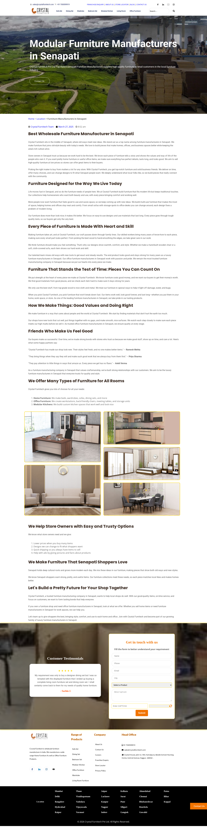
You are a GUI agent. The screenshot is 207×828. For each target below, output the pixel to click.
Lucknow (105, 796)
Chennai (143, 796)
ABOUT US (109, 4)
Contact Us (39, 82)
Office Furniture (135, 11)
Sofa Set (59, 11)
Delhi (57, 796)
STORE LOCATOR (121, 4)
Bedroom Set (92, 11)
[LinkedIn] (163, 4)
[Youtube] (168, 4)
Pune (123, 801)
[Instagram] (174, 4)
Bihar (166, 796)
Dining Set (69, 11)
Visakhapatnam (83, 796)
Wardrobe (80, 11)
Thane (79, 790)
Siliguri (124, 806)
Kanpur (104, 801)
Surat (123, 796)
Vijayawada (81, 806)
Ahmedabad (144, 790)
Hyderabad (60, 806)
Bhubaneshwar (146, 801)
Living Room (121, 11)
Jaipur (104, 790)
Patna (166, 790)
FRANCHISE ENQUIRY (95, 4)
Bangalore (59, 801)
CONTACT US (141, 4)
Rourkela (143, 806)
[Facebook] (158, 4)
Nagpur (104, 806)
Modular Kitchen (107, 11)
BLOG (132, 4)
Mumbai (59, 790)
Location (41, 118)
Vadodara (80, 801)
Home (31, 118)
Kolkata (124, 790)
